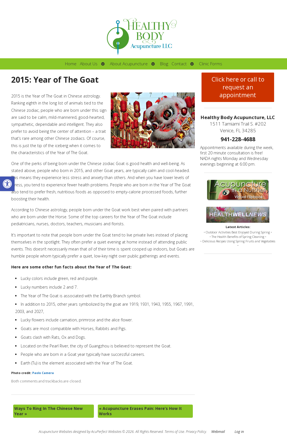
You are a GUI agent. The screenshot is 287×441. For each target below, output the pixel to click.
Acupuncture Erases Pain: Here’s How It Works (140, 411)
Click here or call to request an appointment (238, 87)
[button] (7, 184)
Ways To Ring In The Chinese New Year (48, 411)
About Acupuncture (129, 64)
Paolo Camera (43, 373)
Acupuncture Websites (55, 431)
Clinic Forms (210, 64)
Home (71, 64)
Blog (164, 64)
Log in (239, 431)
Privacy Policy (196, 431)
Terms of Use (174, 431)
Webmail (218, 431)
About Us (89, 64)
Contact (179, 64)
